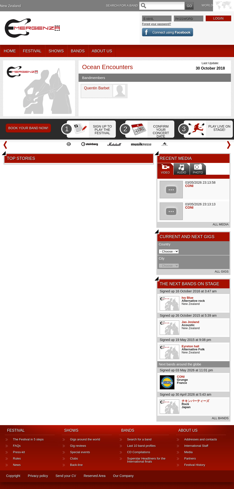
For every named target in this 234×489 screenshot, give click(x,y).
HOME (10, 51)
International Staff (196, 446)
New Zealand (10, 6)
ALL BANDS (220, 418)
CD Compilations (138, 452)
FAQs (17, 446)
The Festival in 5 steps (28, 439)
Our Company (123, 476)
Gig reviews (78, 446)
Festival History (194, 465)
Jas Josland (190, 322)
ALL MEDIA (221, 224)
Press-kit (19, 452)
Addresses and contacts (200, 439)
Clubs (74, 458)
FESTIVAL (32, 51)
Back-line (76, 465)
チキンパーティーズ (195, 401)
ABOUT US (102, 51)
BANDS (78, 51)
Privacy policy (38, 476)
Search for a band (139, 439)
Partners (190, 458)
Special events (80, 452)
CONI (189, 186)
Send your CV (66, 476)
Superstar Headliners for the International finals (146, 460)
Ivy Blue (187, 297)
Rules (17, 458)
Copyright (13, 476)
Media (188, 452)
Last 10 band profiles (141, 446)
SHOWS (56, 51)
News (17, 465)
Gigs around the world (85, 439)
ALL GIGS (222, 271)
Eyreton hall (190, 346)
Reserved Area (95, 476)
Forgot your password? (156, 24)
